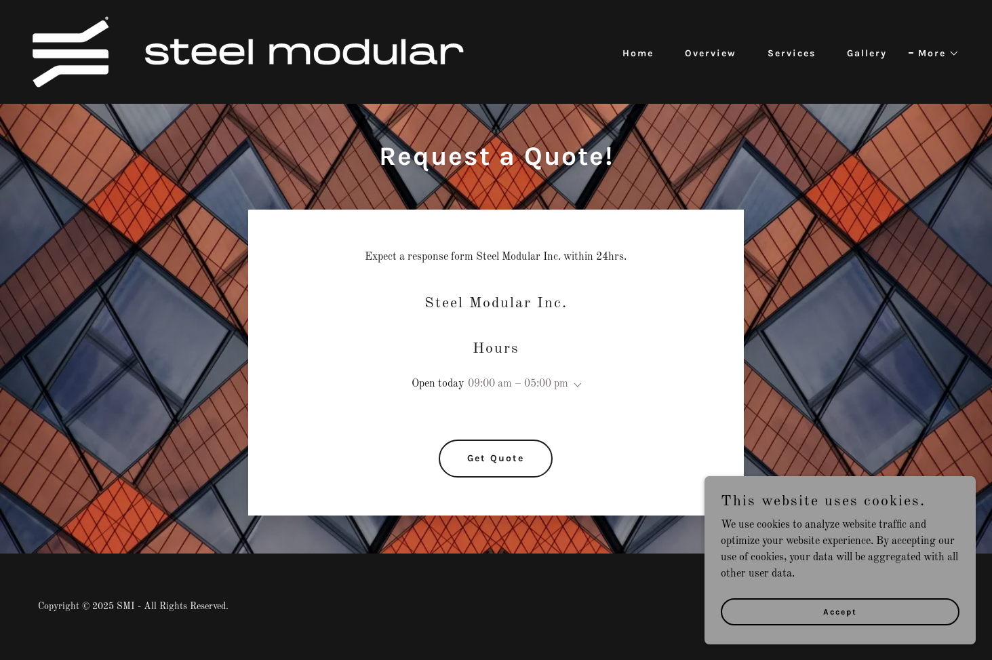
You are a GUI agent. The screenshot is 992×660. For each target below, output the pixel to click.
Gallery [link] (867, 53)
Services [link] (792, 53)
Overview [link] (710, 53)
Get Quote (495, 458)
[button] (934, 53)
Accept (840, 611)
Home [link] (638, 53)
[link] (248, 51)
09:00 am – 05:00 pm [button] (518, 383)
